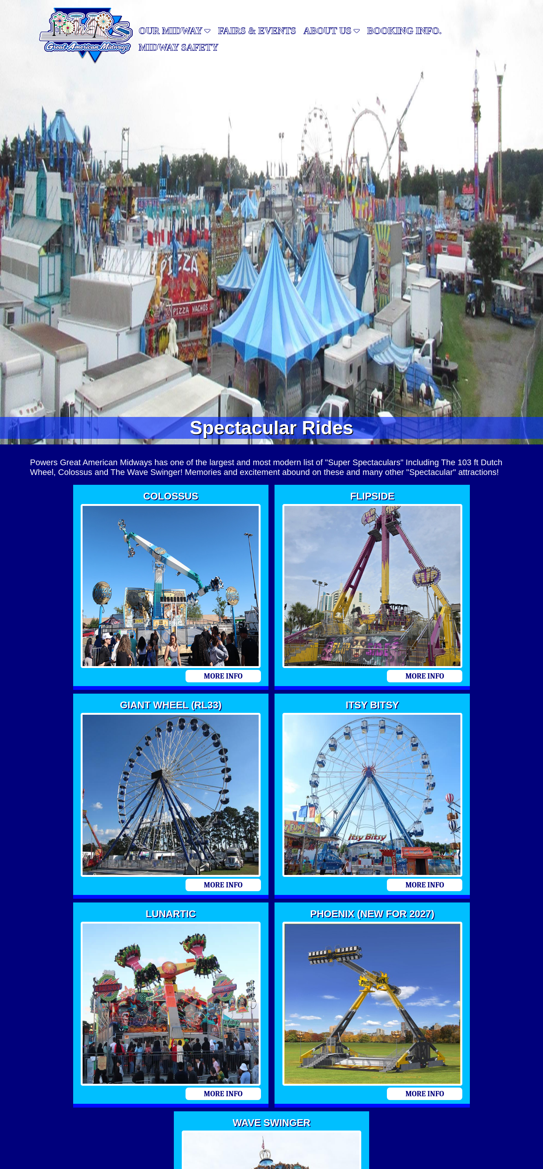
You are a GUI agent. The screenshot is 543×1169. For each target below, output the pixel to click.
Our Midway (175, 31)
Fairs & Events (257, 31)
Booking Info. (404, 31)
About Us (332, 31)
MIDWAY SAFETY (178, 47)
